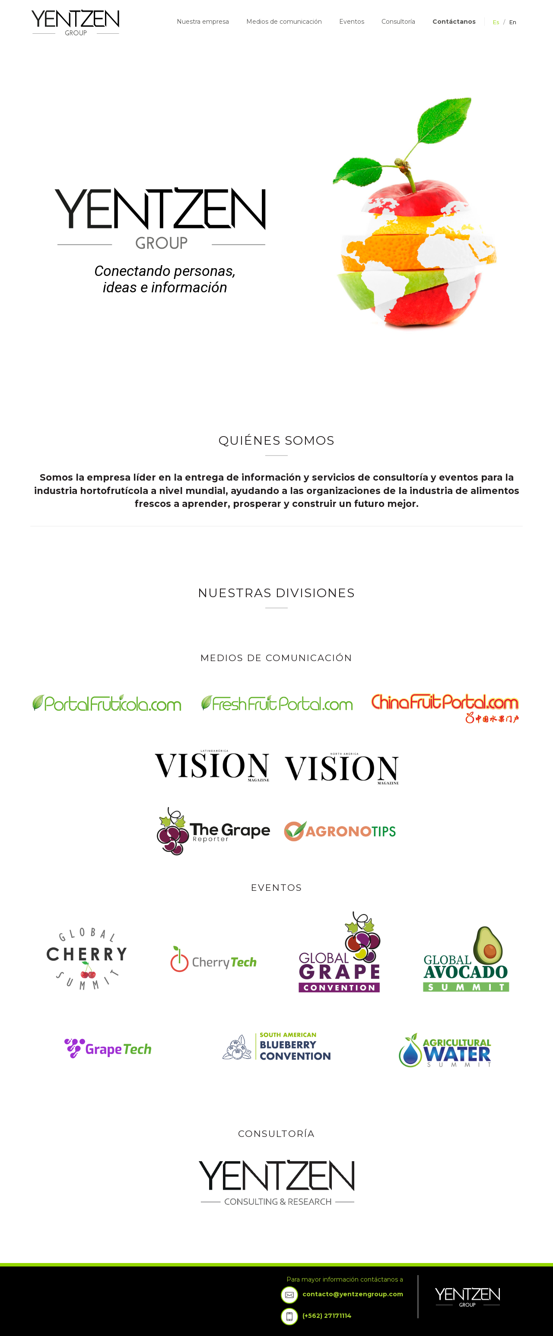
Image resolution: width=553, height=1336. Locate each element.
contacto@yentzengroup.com (352, 1294)
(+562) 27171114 (327, 1316)
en (512, 22)
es (496, 22)
